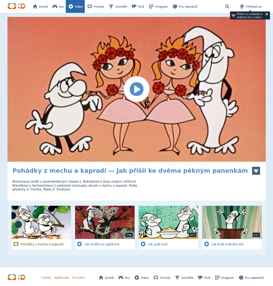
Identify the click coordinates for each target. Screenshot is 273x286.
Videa (75, 6)
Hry (58, 6)
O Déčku (46, 277)
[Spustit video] (136, 89)
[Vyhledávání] (227, 6)
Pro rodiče (78, 277)
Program (158, 6)
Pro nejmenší (184, 6)
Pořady (95, 6)
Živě (137, 6)
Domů (40, 6)
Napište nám (61, 277)
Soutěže (117, 6)
